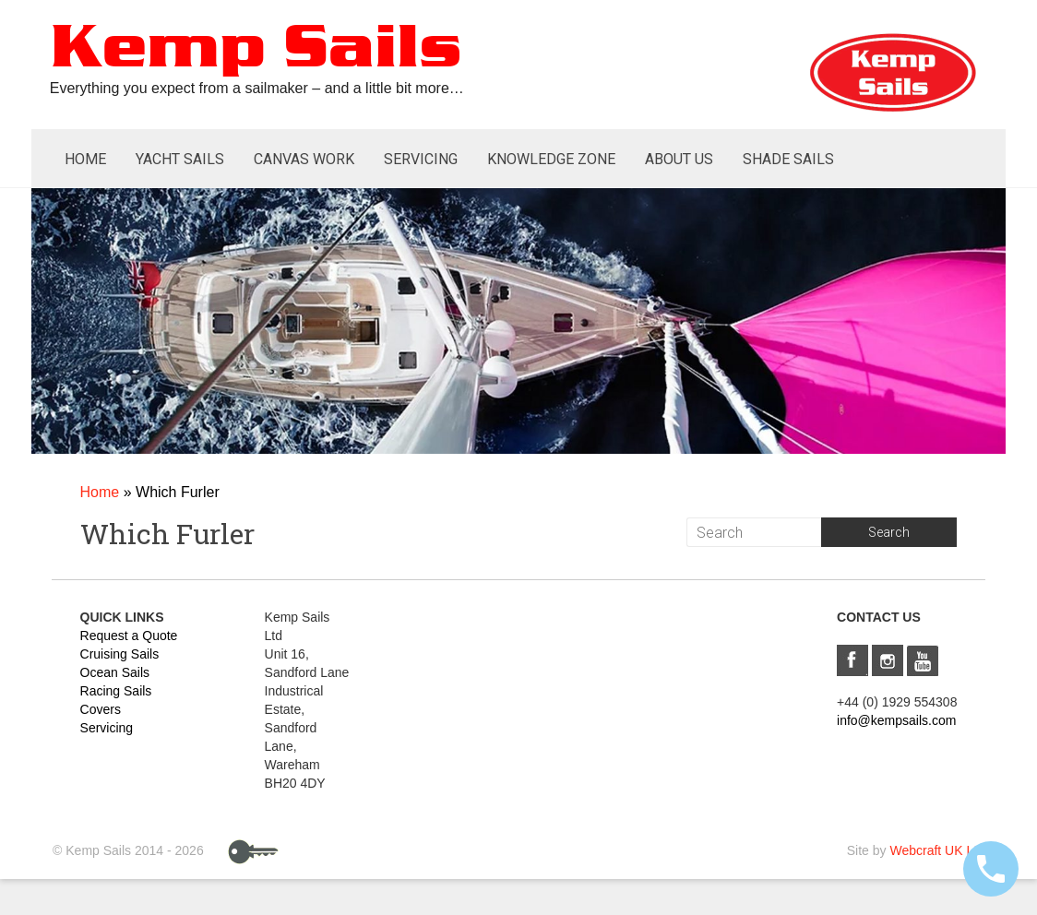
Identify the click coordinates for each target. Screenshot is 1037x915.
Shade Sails (788, 159)
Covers (100, 709)
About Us (679, 159)
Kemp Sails (255, 49)
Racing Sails (116, 690)
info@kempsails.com (896, 720)
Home (85, 159)
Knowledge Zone (551, 159)
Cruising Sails (120, 654)
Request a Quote (129, 635)
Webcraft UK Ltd (936, 850)
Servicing (421, 159)
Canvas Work (304, 159)
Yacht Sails (180, 159)
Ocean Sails (114, 672)
